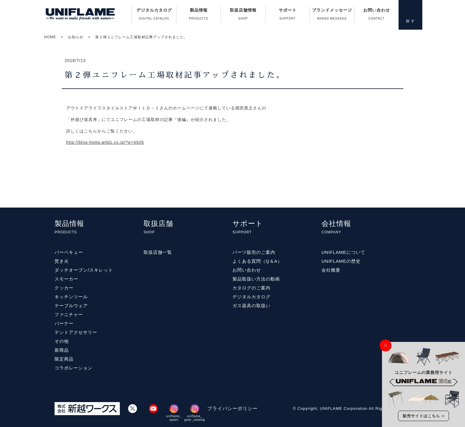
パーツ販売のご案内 (253, 252)
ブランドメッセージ (332, 15)
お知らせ (75, 37)
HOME (50, 37)
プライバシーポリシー (232, 408)
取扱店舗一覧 (158, 252)
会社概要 (330, 270)
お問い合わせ (376, 15)
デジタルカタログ (154, 15)
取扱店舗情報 (243, 15)
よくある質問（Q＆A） (257, 261)
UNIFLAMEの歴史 (341, 261)
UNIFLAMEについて (343, 252)
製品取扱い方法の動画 (256, 278)
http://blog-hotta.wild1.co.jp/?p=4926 (105, 142)
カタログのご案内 (251, 287)
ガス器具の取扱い (251, 305)
